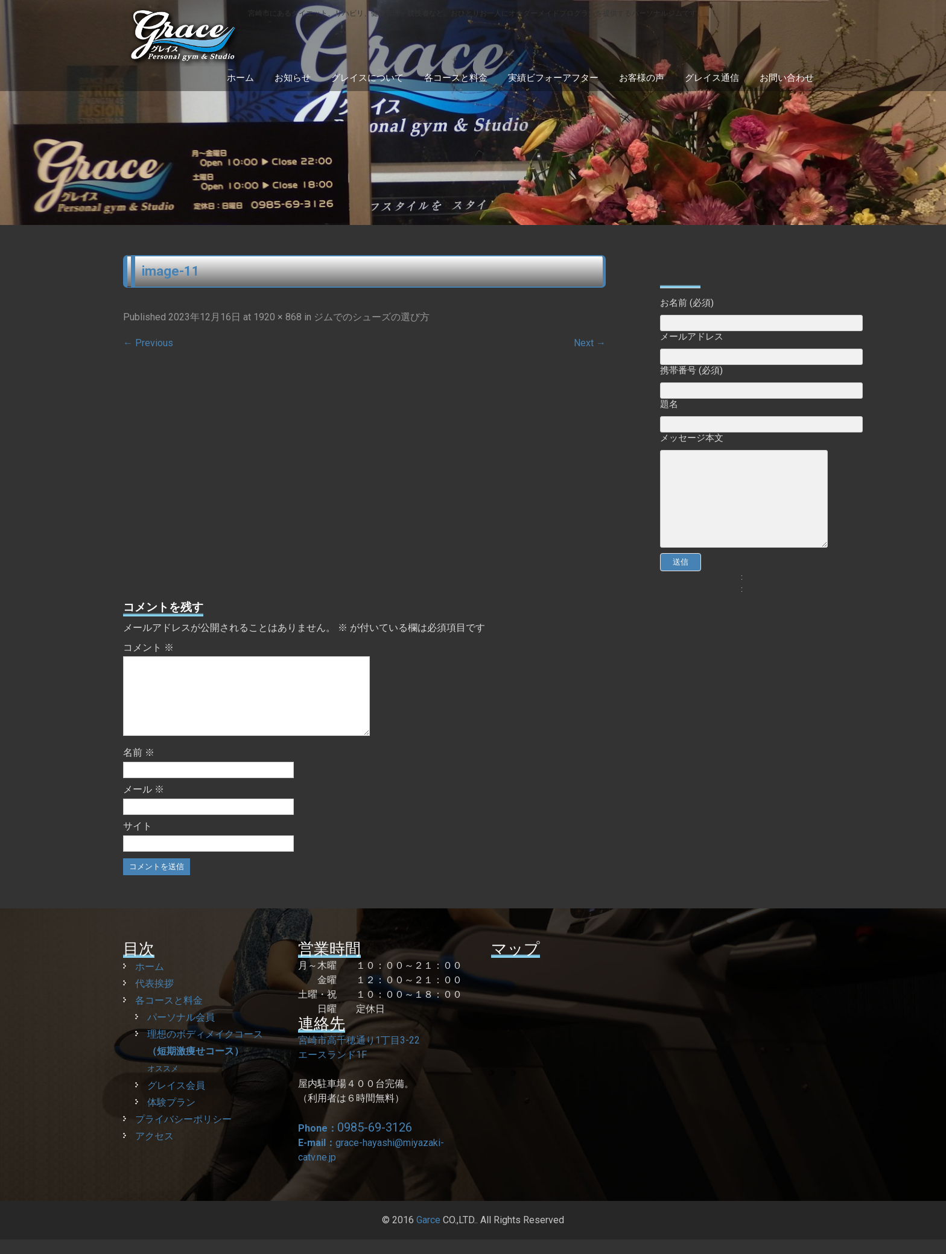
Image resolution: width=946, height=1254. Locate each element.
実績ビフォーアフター (553, 77)
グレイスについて (367, 77)
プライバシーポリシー (183, 1133)
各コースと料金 (455, 77)
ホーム (240, 77)
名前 (138, 767)
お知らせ (293, 77)
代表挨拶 (154, 998)
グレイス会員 (176, 1100)
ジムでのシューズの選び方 (372, 317)
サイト (137, 840)
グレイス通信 (712, 77)
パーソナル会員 (181, 1031)
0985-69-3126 (374, 1142)
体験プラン (171, 1117)
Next (590, 343)
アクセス (154, 1150)
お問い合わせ (787, 77)
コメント (148, 647)
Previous (148, 343)
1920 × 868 (277, 317)
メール (143, 803)
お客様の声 (641, 77)
